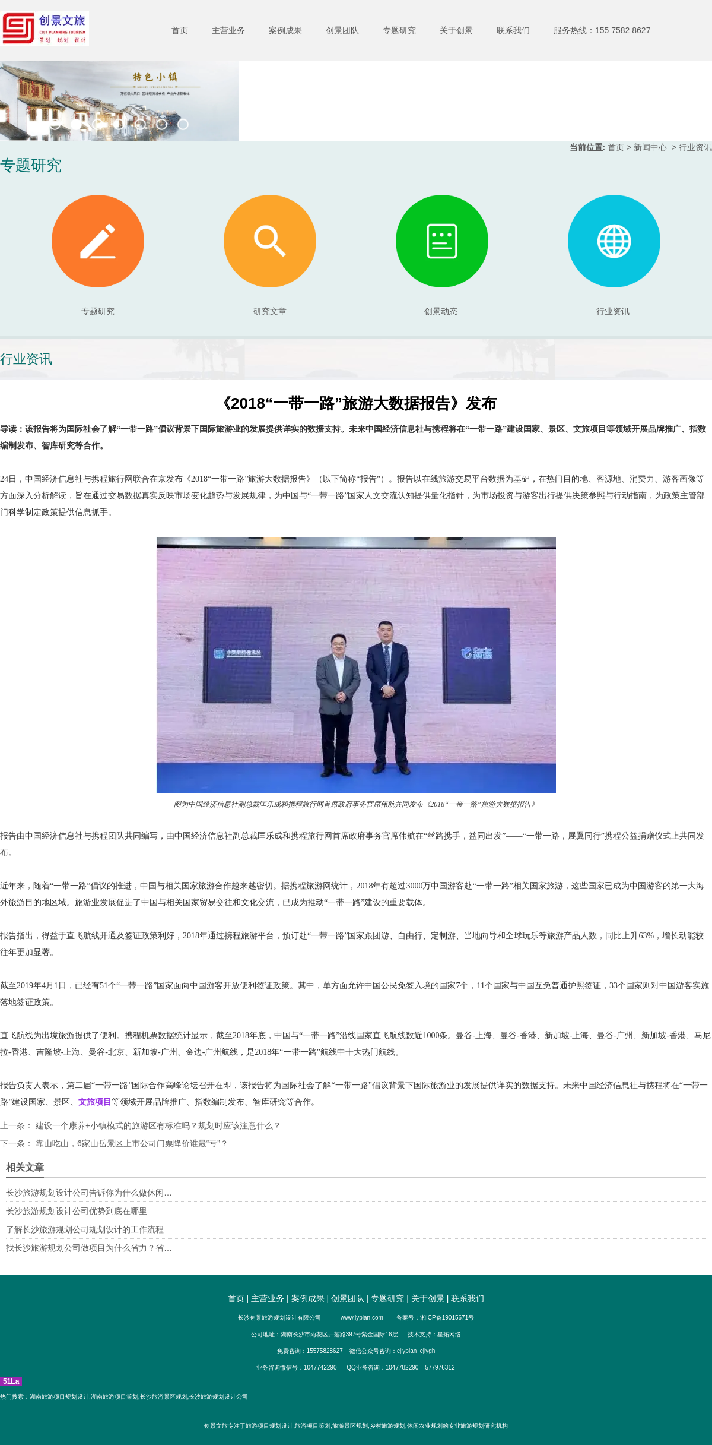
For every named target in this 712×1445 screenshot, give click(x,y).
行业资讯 (613, 311)
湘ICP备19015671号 (447, 1317)
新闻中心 (650, 147)
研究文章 (270, 255)
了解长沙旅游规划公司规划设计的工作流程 (85, 1229)
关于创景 (456, 30)
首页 (179, 30)
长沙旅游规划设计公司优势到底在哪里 (76, 1211)
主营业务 (228, 30)
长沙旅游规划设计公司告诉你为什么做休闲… (89, 1192)
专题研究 (399, 30)
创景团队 (342, 30)
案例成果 (285, 30)
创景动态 (442, 255)
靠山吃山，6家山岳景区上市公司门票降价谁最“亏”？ (130, 1143)
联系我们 (513, 30)
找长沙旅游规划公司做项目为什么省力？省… (89, 1248)
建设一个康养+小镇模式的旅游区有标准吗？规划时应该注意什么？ (157, 1125)
